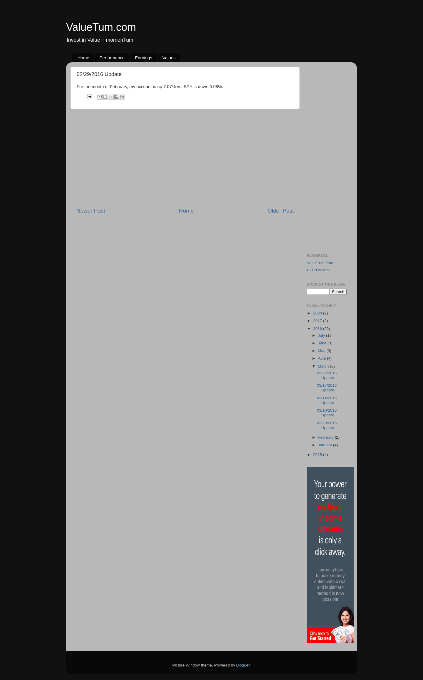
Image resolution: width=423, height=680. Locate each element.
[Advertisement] (185, 158)
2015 (318, 454)
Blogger (243, 665)
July (322, 335)
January (325, 445)
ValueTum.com (101, 27)
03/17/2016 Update (327, 387)
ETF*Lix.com (318, 270)
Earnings (143, 57)
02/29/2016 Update (327, 425)
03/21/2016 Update (327, 375)
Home (83, 57)
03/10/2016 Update (327, 412)
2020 (318, 313)
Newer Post (90, 211)
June (323, 343)
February (326, 437)
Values (169, 57)
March (324, 366)
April (322, 358)
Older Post (281, 211)
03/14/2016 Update (327, 400)
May (322, 351)
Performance (112, 57)
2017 (318, 321)
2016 (318, 328)
